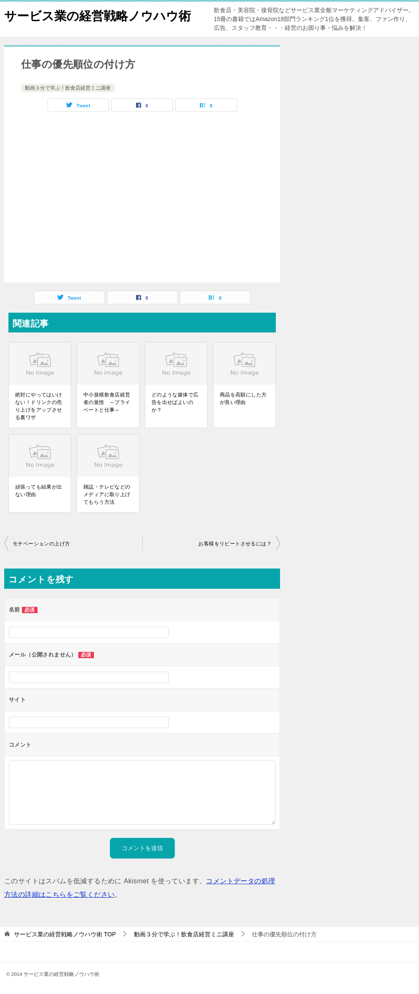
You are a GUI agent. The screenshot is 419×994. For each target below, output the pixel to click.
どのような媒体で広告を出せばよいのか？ (175, 402)
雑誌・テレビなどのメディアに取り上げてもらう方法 (107, 494)
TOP (65, 934)
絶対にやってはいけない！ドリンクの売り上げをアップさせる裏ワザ (38, 406)
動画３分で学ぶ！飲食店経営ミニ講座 (68, 88)
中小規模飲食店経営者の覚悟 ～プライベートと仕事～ (107, 402)
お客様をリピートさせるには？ (235, 544)
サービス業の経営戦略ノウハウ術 (100, 14)
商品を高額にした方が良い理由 (243, 398)
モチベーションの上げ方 (41, 544)
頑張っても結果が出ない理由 (38, 490)
